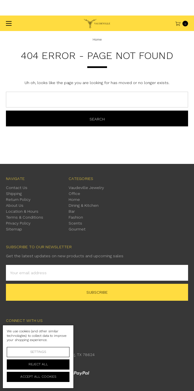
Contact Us (16, 187)
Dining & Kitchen (84, 205)
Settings (38, 352)
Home (74, 199)
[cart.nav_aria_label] (183, 23)
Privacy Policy (18, 223)
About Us (14, 205)
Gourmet (77, 229)
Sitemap (14, 229)
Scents (75, 223)
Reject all (38, 364)
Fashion (76, 217)
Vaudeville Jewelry (86, 187)
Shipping (14, 193)
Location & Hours (22, 211)
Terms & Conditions (24, 217)
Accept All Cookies (38, 377)
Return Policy (18, 199)
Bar (72, 211)
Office (74, 193)
